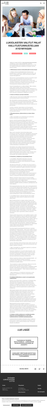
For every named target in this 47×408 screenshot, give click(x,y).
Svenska (39, 388)
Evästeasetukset (6, 405)
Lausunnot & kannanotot (17, 53)
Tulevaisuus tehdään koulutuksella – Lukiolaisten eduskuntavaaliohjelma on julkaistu (24, 343)
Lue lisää (39, 401)
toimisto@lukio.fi (21, 387)
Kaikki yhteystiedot (22, 391)
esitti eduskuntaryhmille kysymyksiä (29, 62)
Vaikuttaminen (32, 53)
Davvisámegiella (41, 391)
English (39, 385)
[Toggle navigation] (44, 3)
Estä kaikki (16, 405)
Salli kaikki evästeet (27, 405)
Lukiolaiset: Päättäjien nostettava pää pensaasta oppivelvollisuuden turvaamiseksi (24, 354)
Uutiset (25, 53)
